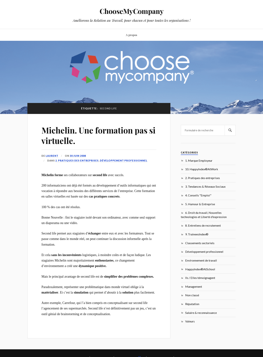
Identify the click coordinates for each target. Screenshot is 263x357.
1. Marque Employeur (198, 160)
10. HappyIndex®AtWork (201, 169)
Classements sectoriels (199, 243)
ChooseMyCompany (132, 11)
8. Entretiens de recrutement (203, 225)
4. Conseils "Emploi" (198, 195)
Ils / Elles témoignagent (200, 277)
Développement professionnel (123, 160)
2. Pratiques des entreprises (77, 160)
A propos (131, 35)
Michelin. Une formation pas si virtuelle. (98, 135)
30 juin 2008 (78, 155)
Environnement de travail (201, 260)
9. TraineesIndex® (196, 234)
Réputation (192, 304)
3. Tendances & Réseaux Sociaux (205, 186)
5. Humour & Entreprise (200, 204)
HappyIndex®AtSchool (200, 269)
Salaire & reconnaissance (201, 312)
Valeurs (190, 321)
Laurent (52, 155)
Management (193, 286)
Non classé (192, 295)
